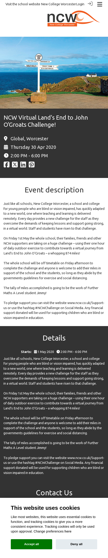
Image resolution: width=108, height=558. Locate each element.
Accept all (31, 544)
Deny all (76, 544)
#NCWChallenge (47, 308)
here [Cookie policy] (68, 531)
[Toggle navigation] (99, 4)
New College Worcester (58, 4)
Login (80, 4)
